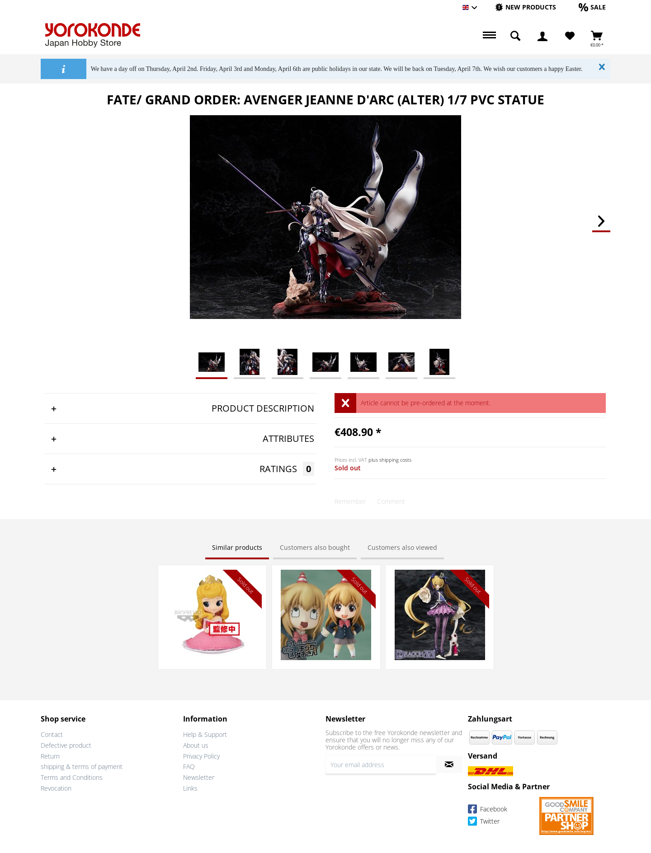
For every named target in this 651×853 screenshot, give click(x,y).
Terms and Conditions (72, 777)
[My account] (542, 36)
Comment (391, 501)
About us (195, 745)
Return (50, 756)
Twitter (484, 822)
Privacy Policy (201, 756)
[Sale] (592, 7)
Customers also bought (315, 547)
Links (190, 788)
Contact (52, 734)
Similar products (237, 547)
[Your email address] (381, 764)
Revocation (56, 788)
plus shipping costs (389, 459)
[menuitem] (525, 7)
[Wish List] (569, 36)
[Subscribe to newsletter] (449, 764)
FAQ (189, 766)
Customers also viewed (402, 547)
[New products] (526, 7)
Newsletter (198, 777)
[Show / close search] (515, 36)
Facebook (487, 810)
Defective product (66, 745)
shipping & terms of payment (82, 766)
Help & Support (205, 734)
